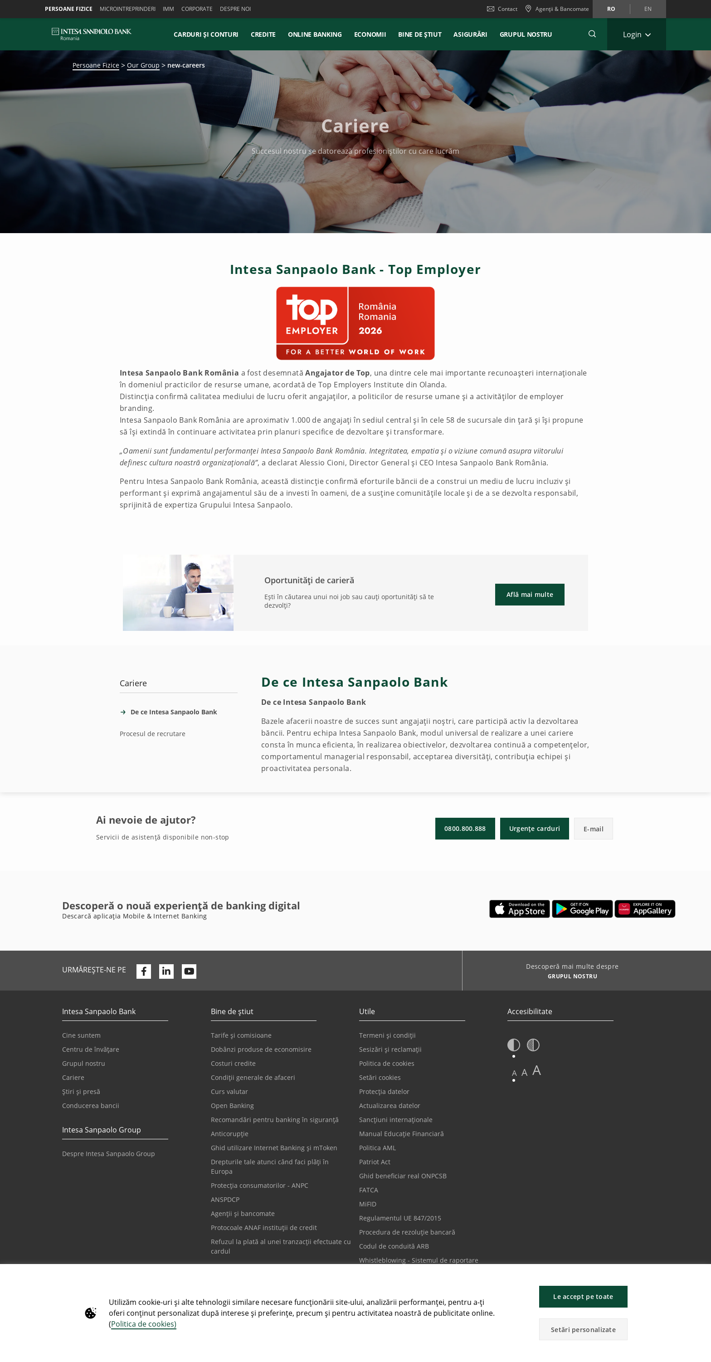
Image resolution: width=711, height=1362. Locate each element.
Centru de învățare (90, 1049)
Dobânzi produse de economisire (261, 1049)
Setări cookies (380, 1077)
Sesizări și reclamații (390, 1049)
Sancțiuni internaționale (396, 1119)
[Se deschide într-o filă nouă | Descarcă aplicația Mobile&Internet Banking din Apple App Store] (519, 909)
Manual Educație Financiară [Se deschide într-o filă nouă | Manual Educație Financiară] (401, 1133)
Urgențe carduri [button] (534, 828)
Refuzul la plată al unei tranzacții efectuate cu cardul (281, 1246)
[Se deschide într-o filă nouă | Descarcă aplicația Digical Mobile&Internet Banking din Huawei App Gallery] (645, 909)
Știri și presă (81, 1091)
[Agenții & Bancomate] (557, 9)
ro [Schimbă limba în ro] (611, 9)
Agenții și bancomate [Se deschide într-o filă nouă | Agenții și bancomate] (243, 1213)
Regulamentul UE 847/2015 (400, 1218)
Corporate (197, 9)
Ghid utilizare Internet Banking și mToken (274, 1147)
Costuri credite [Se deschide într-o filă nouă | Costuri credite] (233, 1063)
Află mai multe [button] (529, 594)
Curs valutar (229, 1091)
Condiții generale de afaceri (253, 1077)
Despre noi (235, 9)
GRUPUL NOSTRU (526, 34)
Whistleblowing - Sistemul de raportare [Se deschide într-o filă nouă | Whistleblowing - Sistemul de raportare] (418, 1260)
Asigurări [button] (470, 34)
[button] (700, 1275)
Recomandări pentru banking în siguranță (275, 1119)
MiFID (367, 1204)
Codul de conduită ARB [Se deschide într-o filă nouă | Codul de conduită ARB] (394, 1246)
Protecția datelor (384, 1091)
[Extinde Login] (636, 34)
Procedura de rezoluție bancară (407, 1232)
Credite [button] (263, 34)
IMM (168, 9)
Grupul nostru (83, 1063)
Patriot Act (374, 1161)
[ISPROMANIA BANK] (92, 34)
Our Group (143, 65)
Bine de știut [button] (419, 34)
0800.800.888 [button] (465, 828)
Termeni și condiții (387, 1035)
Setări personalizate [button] (583, 1329)
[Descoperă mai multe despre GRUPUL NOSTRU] (569, 977)
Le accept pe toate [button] (583, 1296)
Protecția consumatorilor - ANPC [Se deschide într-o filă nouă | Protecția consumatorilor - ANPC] (259, 1185)
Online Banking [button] (315, 34)
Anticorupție (229, 1133)
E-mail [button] (594, 829)
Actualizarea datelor (389, 1105)
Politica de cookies (386, 1063)
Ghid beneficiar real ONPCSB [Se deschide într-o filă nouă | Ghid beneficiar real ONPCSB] (403, 1176)
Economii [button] (370, 34)
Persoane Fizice (69, 9)
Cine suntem (81, 1035)
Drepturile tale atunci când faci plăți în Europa (270, 1166)
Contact (502, 9)
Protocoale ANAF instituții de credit (264, 1227)
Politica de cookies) (143, 1324)
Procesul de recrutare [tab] (152, 733)
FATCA (368, 1190)
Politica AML (377, 1147)
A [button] (514, 1073)
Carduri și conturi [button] (206, 34)
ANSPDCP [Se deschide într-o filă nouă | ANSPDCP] (225, 1199)
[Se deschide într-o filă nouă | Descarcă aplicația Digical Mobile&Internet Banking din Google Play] (582, 909)
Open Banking (232, 1105)
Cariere (73, 1077)
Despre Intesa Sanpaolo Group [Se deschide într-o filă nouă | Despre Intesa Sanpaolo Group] (108, 1153)
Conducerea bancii (90, 1105)
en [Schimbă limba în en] (648, 9)
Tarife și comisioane (241, 1035)
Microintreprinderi (128, 9)
